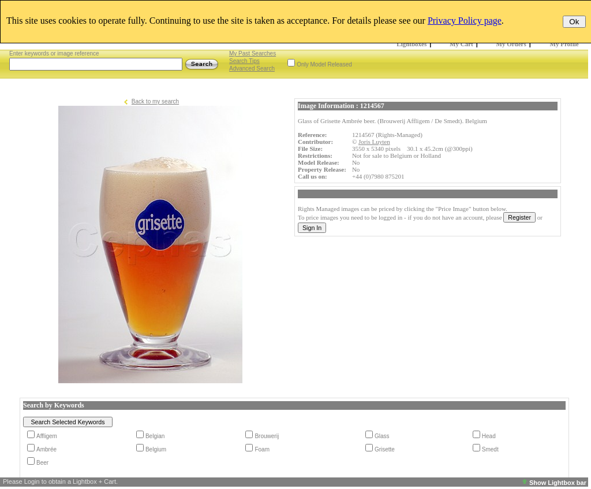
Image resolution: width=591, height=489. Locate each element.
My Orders (511, 43)
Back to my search (155, 101)
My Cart (461, 43)
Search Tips (244, 61)
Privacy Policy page (465, 20)
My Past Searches (252, 53)
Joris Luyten (374, 141)
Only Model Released (324, 64)
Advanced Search (252, 68)
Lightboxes (412, 43)
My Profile (564, 43)
